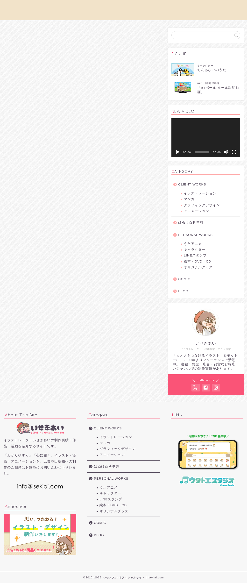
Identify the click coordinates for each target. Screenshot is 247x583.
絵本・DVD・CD (197, 261)
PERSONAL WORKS (166, 7)
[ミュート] (226, 152)
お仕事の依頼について (74, 7)
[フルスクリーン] (234, 152)
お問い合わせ (198, 7)
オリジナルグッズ (198, 267)
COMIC (184, 279)
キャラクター (194, 249)
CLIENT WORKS (131, 7)
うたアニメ (193, 244)
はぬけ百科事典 (191, 222)
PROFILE (105, 7)
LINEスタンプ (195, 255)
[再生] (177, 152)
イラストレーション (200, 193)
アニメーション (196, 211)
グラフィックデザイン (202, 205)
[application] (205, 137)
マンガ (189, 199)
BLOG (183, 291)
